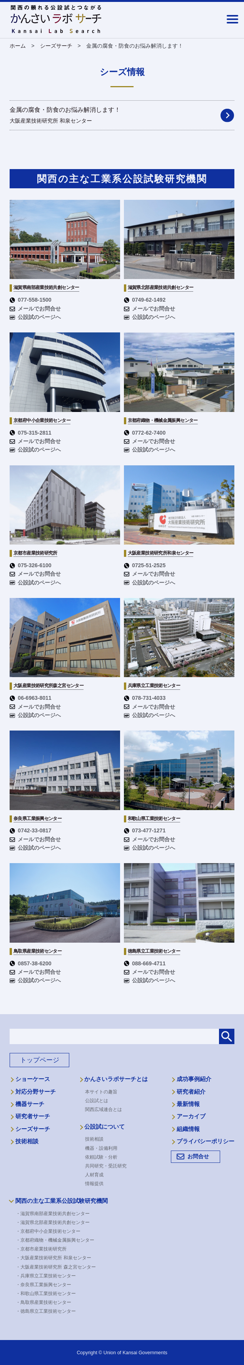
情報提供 (94, 1183)
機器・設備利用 (101, 1148)
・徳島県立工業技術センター (48, 1311)
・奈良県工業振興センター (46, 1284)
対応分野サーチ (35, 1092)
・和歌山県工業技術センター (48, 1293)
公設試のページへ (35, 317)
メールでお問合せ (35, 309)
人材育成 (94, 1174)
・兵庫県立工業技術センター (48, 1276)
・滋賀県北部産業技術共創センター (55, 1222)
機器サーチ (29, 1104)
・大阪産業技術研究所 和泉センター (56, 1257)
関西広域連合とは (103, 1109)
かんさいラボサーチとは (116, 1079)
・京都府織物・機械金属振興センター (58, 1240)
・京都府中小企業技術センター (51, 1231)
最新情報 (188, 1104)
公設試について (104, 1127)
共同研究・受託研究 (106, 1166)
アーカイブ (191, 1116)
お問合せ (198, 1156)
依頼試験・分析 (101, 1157)
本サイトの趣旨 (101, 1091)
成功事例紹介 (194, 1079)
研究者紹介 (191, 1092)
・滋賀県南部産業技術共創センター (55, 1213)
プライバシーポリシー (205, 1141)
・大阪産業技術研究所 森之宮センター (58, 1267)
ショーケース (32, 1079)
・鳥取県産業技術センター (46, 1302)
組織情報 (188, 1129)
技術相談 (26, 1141)
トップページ (39, 1060)
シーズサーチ (32, 1129)
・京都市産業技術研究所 (44, 1249)
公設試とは (96, 1100)
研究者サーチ (32, 1116)
